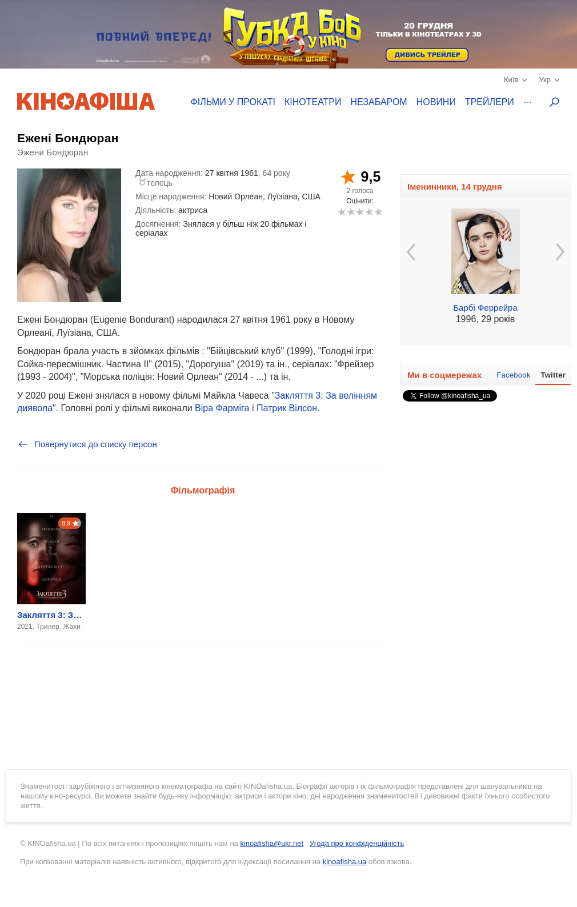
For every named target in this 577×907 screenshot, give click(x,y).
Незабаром (379, 102)
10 (378, 211)
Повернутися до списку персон (87, 444)
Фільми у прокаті (233, 102)
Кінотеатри (313, 102)
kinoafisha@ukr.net (271, 843)
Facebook (513, 375)
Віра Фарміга (222, 408)
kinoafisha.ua (345, 861)
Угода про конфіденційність (357, 843)
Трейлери (489, 102)
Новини (436, 102)
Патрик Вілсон (287, 408)
